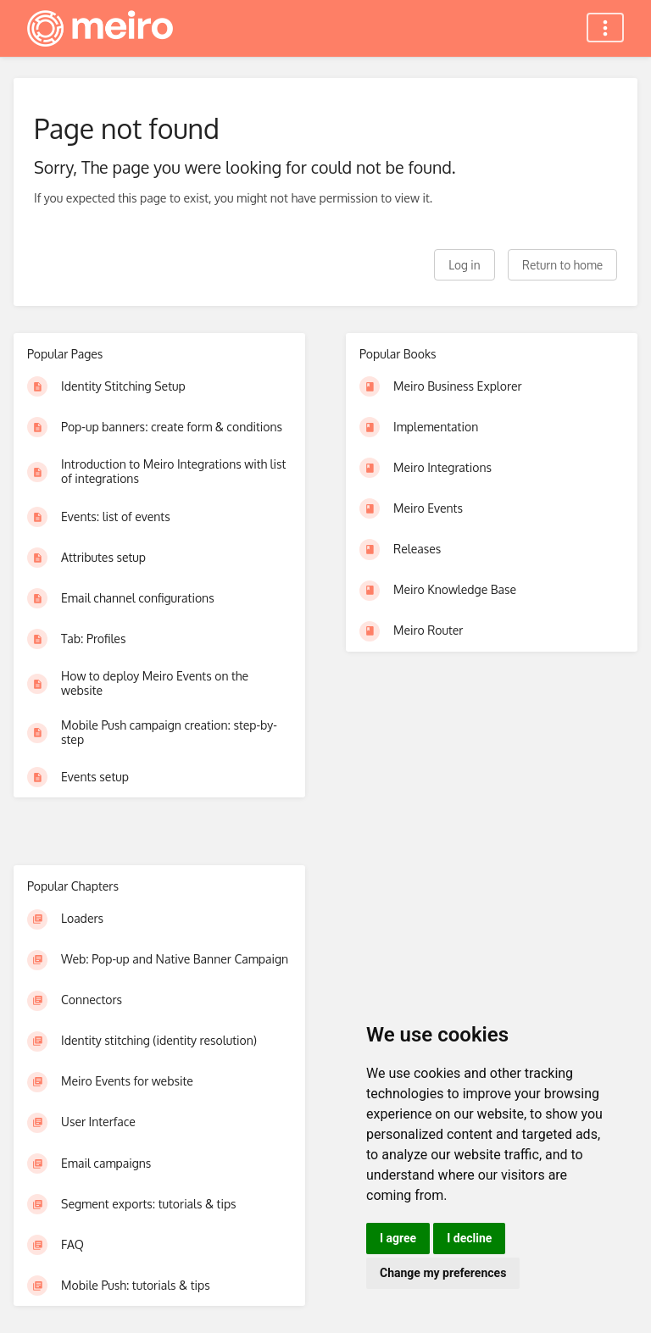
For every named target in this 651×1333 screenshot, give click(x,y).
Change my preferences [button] (443, 1273)
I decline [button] (469, 1238)
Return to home (562, 265)
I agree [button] (398, 1238)
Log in (464, 265)
